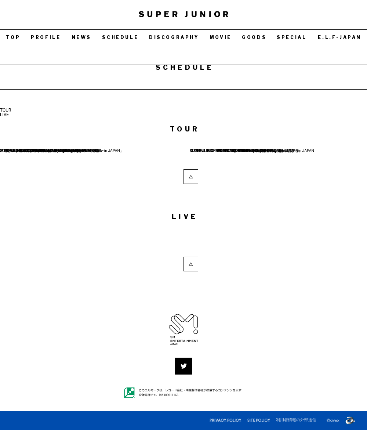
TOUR (5, 110)
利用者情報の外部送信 (296, 420)
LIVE (4, 114)
